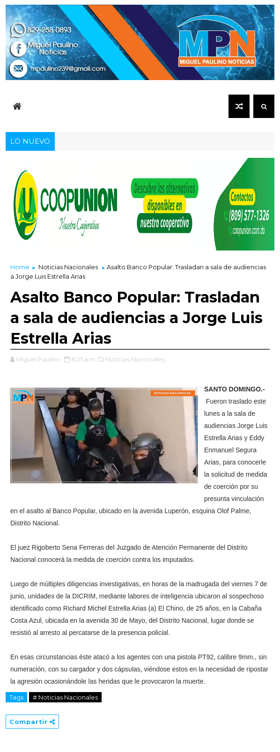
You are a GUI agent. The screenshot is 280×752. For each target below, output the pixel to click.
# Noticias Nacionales (65, 697)
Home (19, 267)
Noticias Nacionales (68, 267)
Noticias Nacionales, (135, 359)
